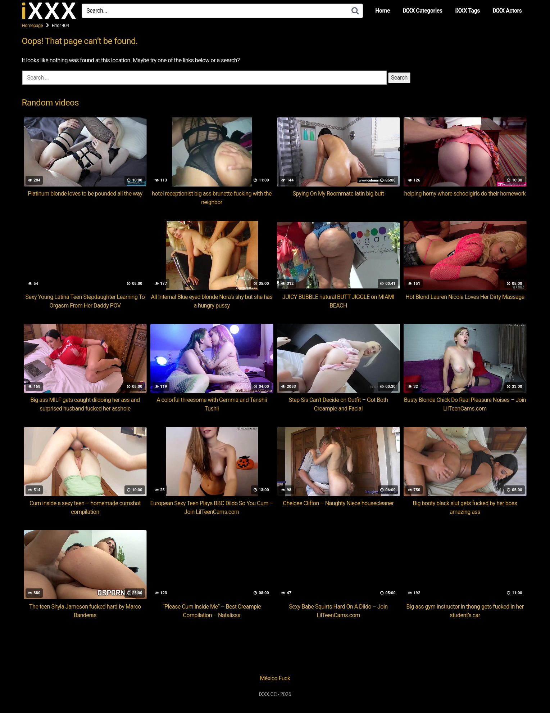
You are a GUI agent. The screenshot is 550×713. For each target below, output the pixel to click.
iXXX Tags (467, 10)
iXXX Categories (422, 10)
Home (382, 10)
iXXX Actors (507, 10)
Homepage (32, 25)
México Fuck (275, 678)
